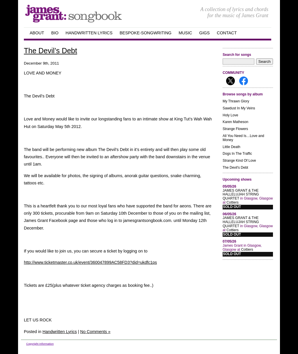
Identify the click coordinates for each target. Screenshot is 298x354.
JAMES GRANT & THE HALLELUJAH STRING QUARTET (241, 194)
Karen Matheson (235, 122)
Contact (227, 33)
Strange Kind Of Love (239, 161)
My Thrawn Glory (236, 101)
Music (185, 33)
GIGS (204, 33)
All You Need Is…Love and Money (243, 138)
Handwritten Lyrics (59, 331)
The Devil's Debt (235, 168)
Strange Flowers (235, 129)
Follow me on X (230, 81)
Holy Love (230, 115)
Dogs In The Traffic (237, 154)
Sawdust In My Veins (239, 108)
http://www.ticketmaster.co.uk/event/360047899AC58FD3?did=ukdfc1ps (90, 262)
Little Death (231, 147)
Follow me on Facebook (243, 81)
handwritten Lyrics (88, 33)
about (37, 33)
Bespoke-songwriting (145, 33)
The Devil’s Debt (50, 51)
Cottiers (232, 202)
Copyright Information (40, 343)
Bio (54, 33)
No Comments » (95, 331)
